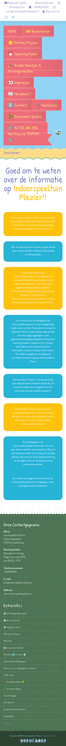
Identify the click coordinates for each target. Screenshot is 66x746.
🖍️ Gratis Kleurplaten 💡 (14, 682)
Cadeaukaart (9, 675)
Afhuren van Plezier (12, 634)
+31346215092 (37, 7)
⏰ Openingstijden (23, 53)
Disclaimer (8, 723)
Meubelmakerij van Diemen (15, 709)
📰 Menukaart (19, 93)
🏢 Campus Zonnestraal (13, 647)
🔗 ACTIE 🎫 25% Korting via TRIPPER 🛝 (26, 133)
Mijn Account (49, 11)
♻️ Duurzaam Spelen (25, 116)
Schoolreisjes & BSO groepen (15, 661)
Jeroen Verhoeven (49, 736)
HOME (12, 31)
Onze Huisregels (10, 695)
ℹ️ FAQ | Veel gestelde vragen (15, 613)
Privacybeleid (9, 716)
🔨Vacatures (46, 105)
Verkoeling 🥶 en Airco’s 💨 (15, 654)
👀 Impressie (19, 82)
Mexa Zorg (7, 641)
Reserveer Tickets (15, 3)
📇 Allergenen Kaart (12, 627)
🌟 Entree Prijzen (23, 42)
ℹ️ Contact (17, 105)
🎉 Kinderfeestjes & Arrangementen (33, 68)
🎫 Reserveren (37, 31)
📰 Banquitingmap (11, 620)
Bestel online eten (40, 3)
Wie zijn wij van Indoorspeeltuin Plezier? (20, 668)
